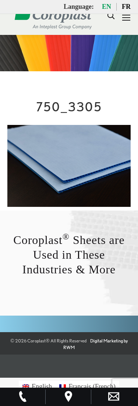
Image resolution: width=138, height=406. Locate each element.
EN (106, 6)
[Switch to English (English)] (37, 386)
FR (126, 6)
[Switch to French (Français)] (87, 386)
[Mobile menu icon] (126, 17)
